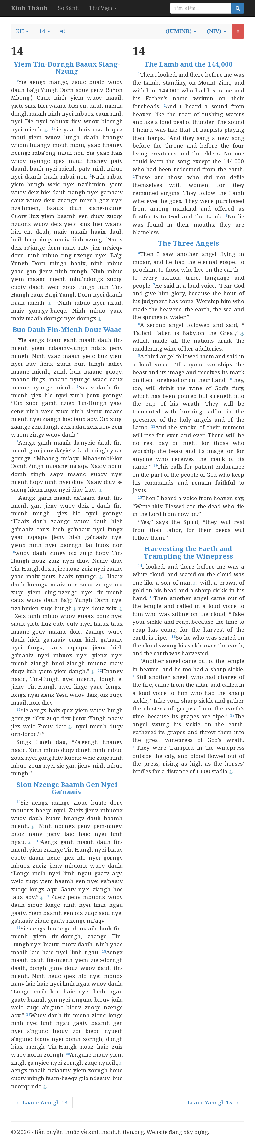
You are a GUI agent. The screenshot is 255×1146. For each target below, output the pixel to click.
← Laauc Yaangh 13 (42, 1102)
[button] (22, 31)
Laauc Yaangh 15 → (213, 1102)
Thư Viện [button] (103, 8)
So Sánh (68, 8)
